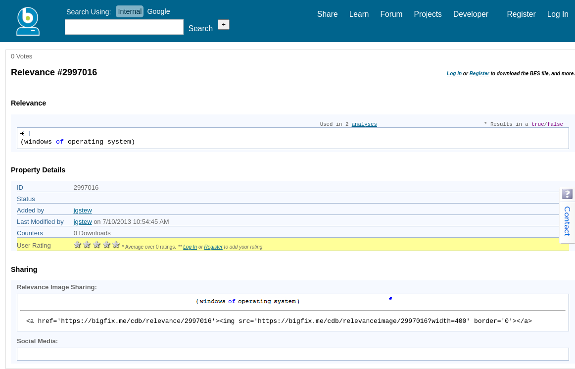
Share (327, 14)
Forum (392, 14)
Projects (428, 14)
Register (521, 14)
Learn (359, 14)
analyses (364, 124)
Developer (470, 14)
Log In (558, 14)
